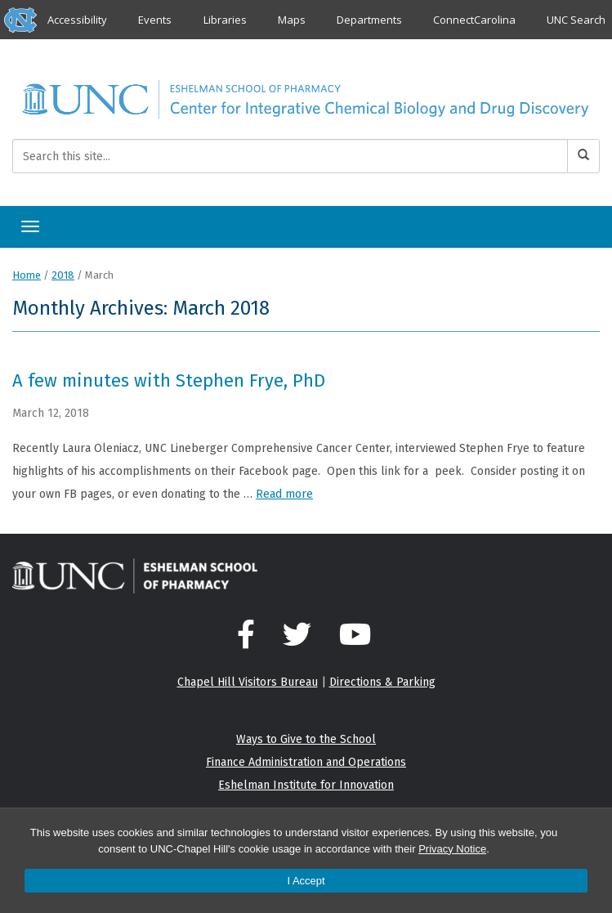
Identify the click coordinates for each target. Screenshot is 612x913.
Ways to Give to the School (306, 739)
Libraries (225, 19)
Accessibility (77, 19)
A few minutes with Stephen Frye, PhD (168, 380)
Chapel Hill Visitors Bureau (247, 682)
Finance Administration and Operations (306, 762)
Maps (292, 19)
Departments (369, 19)
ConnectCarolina (474, 19)
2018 (62, 275)
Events (155, 19)
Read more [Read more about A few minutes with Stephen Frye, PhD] (284, 494)
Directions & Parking (382, 682)
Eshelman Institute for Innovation (306, 785)
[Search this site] (290, 156)
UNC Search (576, 19)
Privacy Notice (452, 849)
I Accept (305, 881)
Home (26, 275)
